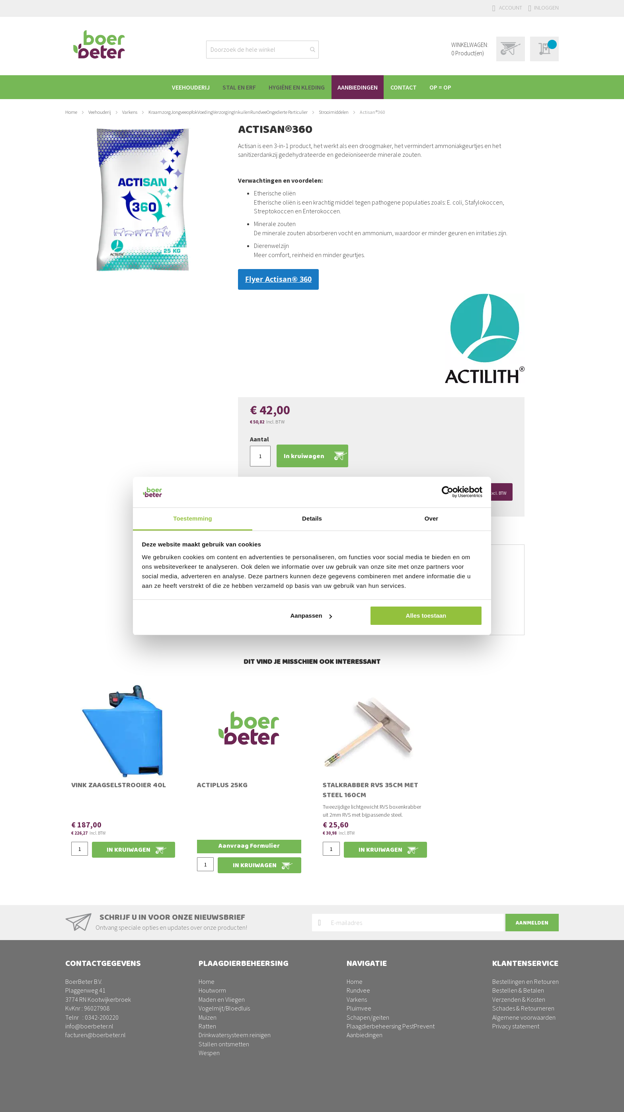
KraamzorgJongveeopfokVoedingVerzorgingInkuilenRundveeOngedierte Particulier (228, 112)
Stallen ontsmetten (224, 1044)
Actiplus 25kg (222, 786)
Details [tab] (312, 518)
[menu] (312, 87)
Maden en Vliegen (222, 999)
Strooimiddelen (334, 112)
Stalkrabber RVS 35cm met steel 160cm (370, 791)
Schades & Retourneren (523, 1008)
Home (71, 112)
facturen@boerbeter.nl (95, 1035)
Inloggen (546, 7)
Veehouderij (99, 112)
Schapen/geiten (368, 1017)
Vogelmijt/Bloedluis (224, 1008)
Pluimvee (359, 1008)
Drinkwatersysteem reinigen (235, 1035)
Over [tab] (432, 518)
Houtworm (212, 990)
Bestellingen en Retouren (525, 981)
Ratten (207, 1026)
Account (510, 7)
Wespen (209, 1053)
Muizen (207, 1017)
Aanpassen (311, 615)
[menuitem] (187, 87)
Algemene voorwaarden (524, 1017)
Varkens (129, 112)
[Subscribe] (532, 922)
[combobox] (262, 50)
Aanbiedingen (364, 1035)
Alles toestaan (426, 615)
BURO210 (546, 1100)
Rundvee (358, 990)
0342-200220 (102, 1017)
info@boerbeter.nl (89, 1026)
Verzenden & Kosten (518, 999)
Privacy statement (515, 1026)
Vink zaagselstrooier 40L (118, 786)
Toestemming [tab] (192, 518)
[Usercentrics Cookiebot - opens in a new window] (447, 492)
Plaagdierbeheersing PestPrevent (391, 1026)
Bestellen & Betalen (518, 990)
